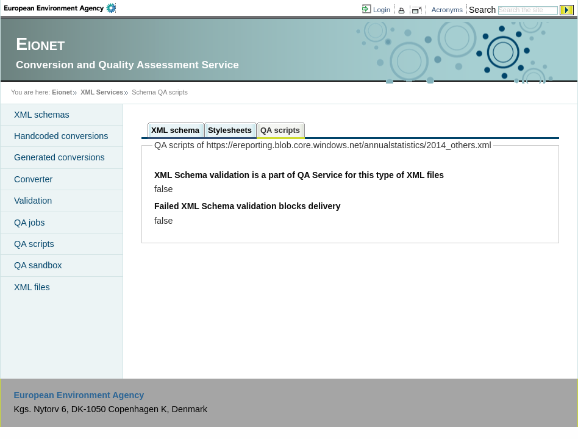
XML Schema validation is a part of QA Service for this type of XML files (299, 175)
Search (482, 10)
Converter (33, 179)
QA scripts (34, 244)
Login (381, 9)
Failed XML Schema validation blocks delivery (247, 206)
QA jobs (29, 222)
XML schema (175, 130)
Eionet (62, 92)
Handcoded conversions (61, 136)
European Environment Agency (78, 395)
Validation (33, 200)
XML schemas (42, 115)
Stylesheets (230, 130)
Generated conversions (59, 157)
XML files (32, 287)
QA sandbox (38, 265)
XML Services (101, 92)
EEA (60, 8)
